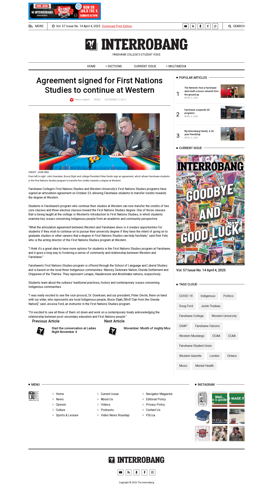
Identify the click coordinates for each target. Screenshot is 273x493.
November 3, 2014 (115, 99)
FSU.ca (149, 421)
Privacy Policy (154, 410)
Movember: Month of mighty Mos (147, 328)
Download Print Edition (117, 26)
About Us (105, 405)
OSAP (183, 330)
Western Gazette (190, 360)
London (214, 360)
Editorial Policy (154, 405)
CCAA (232, 340)
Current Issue (145, 66)
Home (91, 66)
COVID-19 (186, 300)
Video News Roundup (113, 421)
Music (183, 370)
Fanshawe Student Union (195, 350)
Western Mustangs (191, 340)
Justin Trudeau (210, 310)
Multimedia (177, 66)
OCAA (216, 340)
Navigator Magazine (158, 399)
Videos (103, 410)
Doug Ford (186, 310)
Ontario (232, 360)
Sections (115, 66)
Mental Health (204, 370)
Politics (228, 300)
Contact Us (151, 415)
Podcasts (105, 415)
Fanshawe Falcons (207, 330)
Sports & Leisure (65, 421)
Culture (59, 415)
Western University (224, 320)
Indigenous (208, 300)
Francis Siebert (81, 99)
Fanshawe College (191, 320)
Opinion (59, 410)
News (97, 99)
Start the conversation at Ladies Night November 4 (74, 330)
